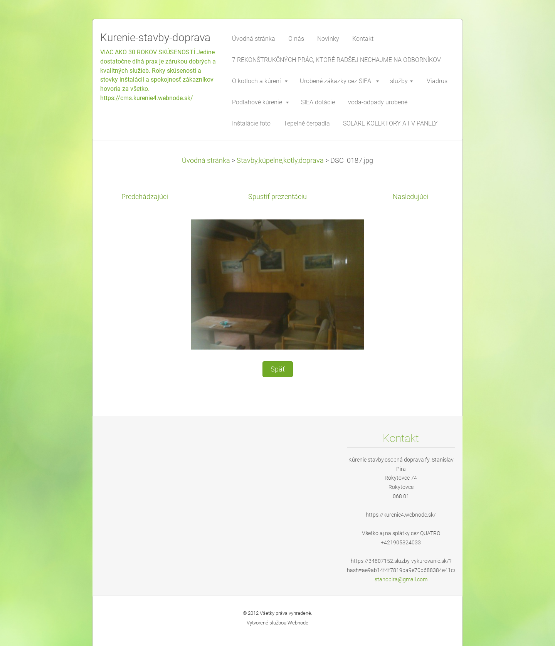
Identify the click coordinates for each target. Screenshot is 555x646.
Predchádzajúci (144, 197)
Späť (278, 369)
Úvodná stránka (206, 160)
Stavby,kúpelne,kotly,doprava (280, 160)
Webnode (298, 623)
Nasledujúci (410, 197)
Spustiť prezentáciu (277, 197)
